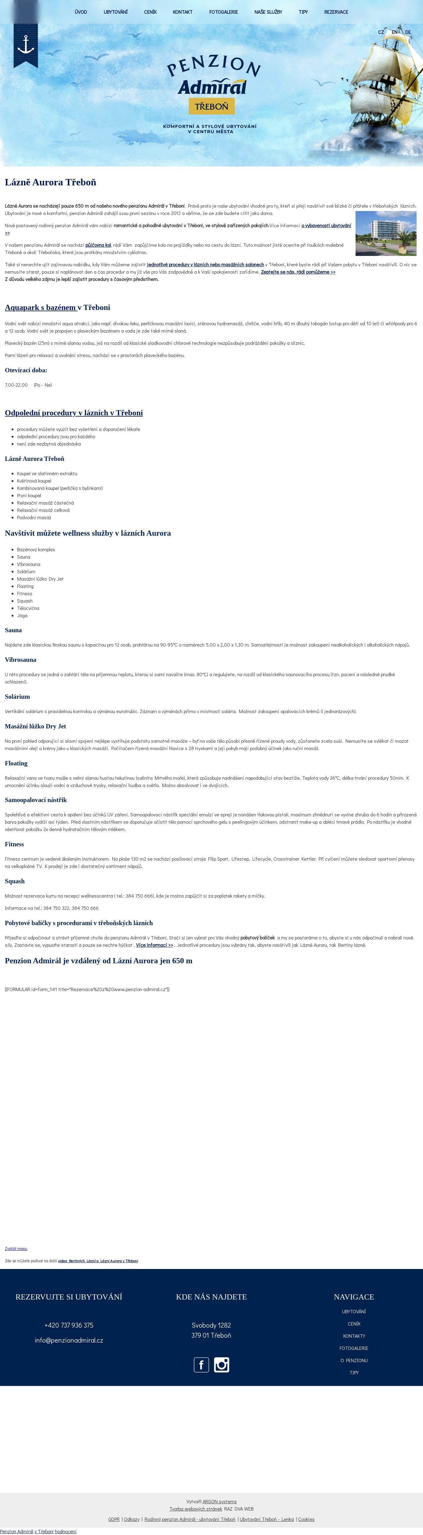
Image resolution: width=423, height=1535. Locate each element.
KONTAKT (183, 12)
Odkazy (131, 1519)
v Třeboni (44, 1531)
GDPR (114, 1519)
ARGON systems (220, 1501)
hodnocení (66, 1531)
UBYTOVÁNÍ (116, 12)
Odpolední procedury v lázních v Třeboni (74, 412)
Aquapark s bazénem (41, 307)
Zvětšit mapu (16, 1248)
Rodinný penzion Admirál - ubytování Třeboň (190, 1519)
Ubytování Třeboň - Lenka (267, 1519)
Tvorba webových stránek (195, 1508)
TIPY (303, 12)
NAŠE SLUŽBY (268, 12)
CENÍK (150, 12)
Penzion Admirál (16, 1531)
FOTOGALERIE (223, 12)
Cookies (306, 1519)
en (394, 32)
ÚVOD (81, 12)
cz (381, 32)
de (408, 32)
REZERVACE (336, 12)
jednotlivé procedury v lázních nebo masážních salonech (205, 264)
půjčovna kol (98, 245)
